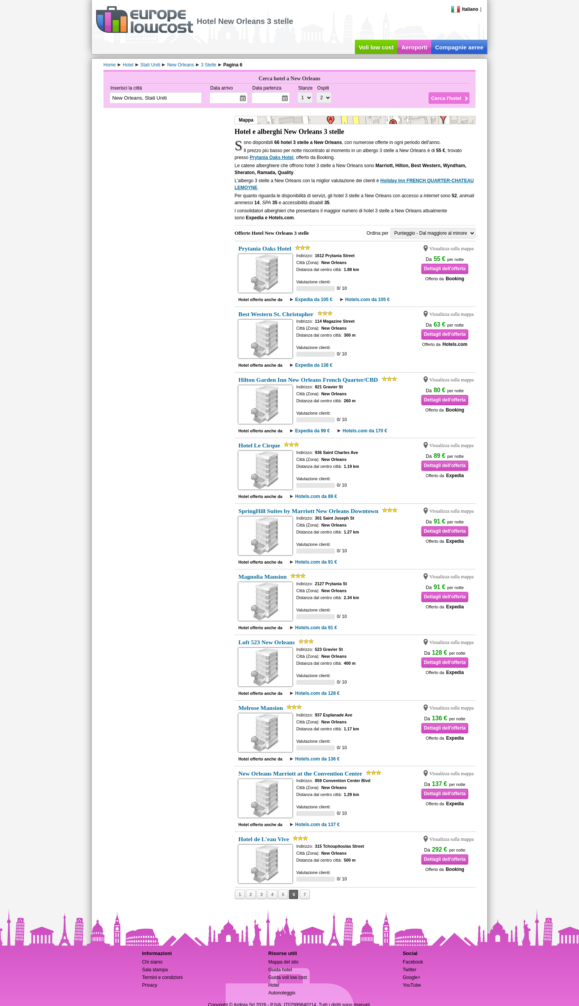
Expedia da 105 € (314, 299)
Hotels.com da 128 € (317, 693)
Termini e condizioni (162, 977)
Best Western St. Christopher (276, 314)
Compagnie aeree (459, 47)
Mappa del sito (283, 962)
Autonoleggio (281, 993)
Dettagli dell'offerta (445, 268)
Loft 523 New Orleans (266, 642)
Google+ (411, 977)
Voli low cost (376, 47)
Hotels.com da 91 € (316, 562)
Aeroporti (414, 47)
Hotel (273, 985)
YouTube (412, 985)
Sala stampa (155, 969)
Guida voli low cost (287, 977)
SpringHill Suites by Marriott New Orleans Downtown (308, 511)
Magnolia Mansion (262, 576)
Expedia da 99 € (312, 431)
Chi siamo (152, 962)
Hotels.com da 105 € (367, 299)
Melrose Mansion (260, 708)
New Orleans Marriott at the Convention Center (300, 773)
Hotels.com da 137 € (317, 824)
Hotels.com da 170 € (365, 431)
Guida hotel (280, 969)
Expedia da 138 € (314, 365)
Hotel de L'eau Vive (263, 839)
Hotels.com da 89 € (316, 496)
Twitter (409, 969)
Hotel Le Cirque (259, 445)
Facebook (413, 962)
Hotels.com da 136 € (317, 759)
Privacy (149, 985)
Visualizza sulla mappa (451, 248)
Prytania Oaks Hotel (271, 157)
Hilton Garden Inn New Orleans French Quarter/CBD (308, 379)
